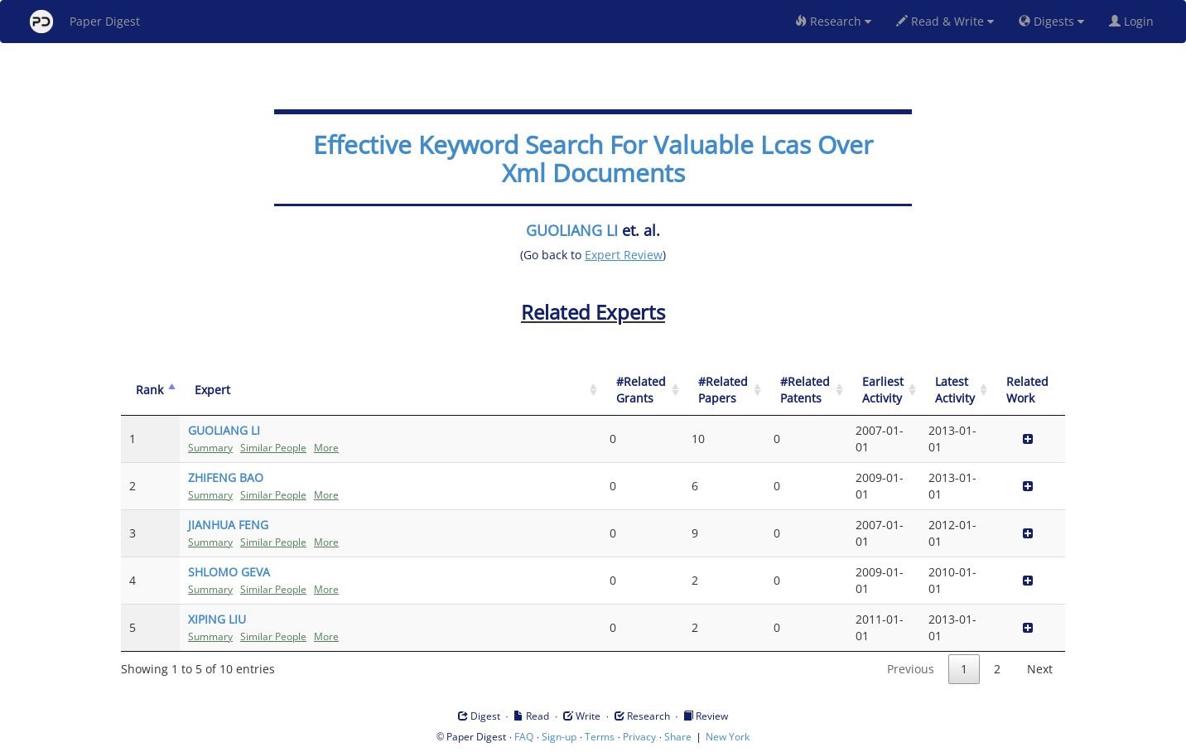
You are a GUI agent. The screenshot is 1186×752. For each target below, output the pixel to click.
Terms (600, 737)
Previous (910, 669)
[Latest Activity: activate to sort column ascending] (955, 390)
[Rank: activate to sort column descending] (150, 390)
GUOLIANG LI (572, 230)
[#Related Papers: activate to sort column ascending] (724, 390)
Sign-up (559, 737)
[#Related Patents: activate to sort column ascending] (806, 390)
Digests (1051, 21)
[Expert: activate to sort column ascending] (390, 390)
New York (728, 737)
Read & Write (945, 21)
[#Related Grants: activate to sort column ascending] (642, 390)
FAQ (523, 737)
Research (833, 21)
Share (678, 737)
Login (1134, 21)
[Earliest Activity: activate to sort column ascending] (883, 390)
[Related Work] (1028, 390)
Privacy (639, 737)
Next (1040, 669)
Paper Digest (85, 21)
